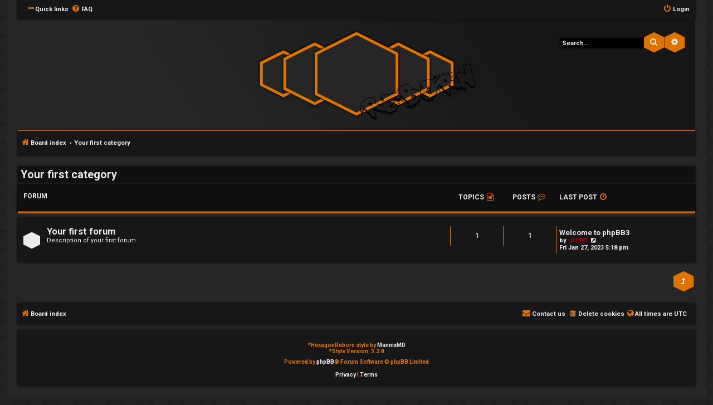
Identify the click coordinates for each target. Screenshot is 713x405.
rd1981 (578, 240)
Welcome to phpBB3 (594, 232)
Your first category (69, 174)
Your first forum (81, 231)
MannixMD (391, 345)
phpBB (325, 362)
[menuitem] (81, 9)
